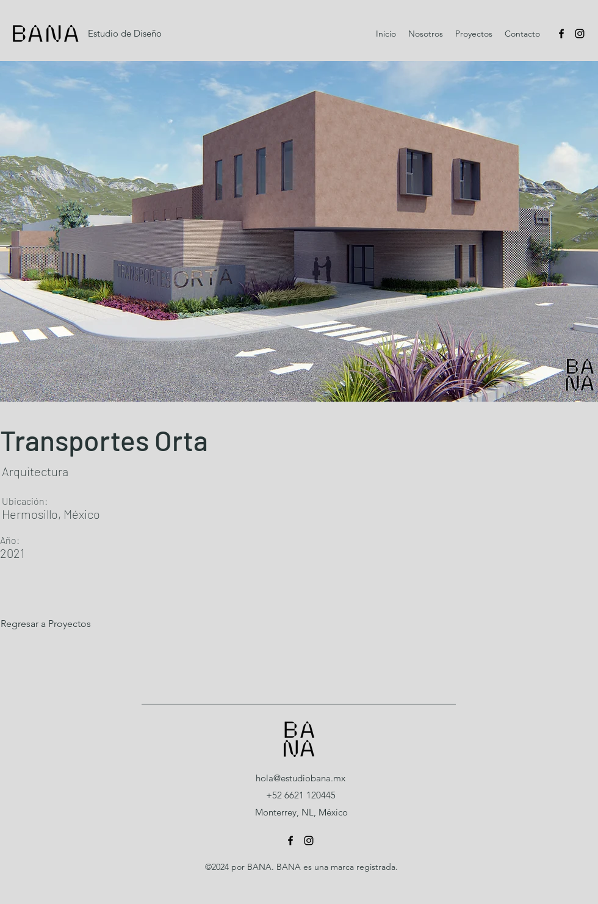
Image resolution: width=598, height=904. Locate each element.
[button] (299, 231)
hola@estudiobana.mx (300, 778)
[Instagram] (580, 33)
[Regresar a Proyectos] (69, 624)
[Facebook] (561, 33)
